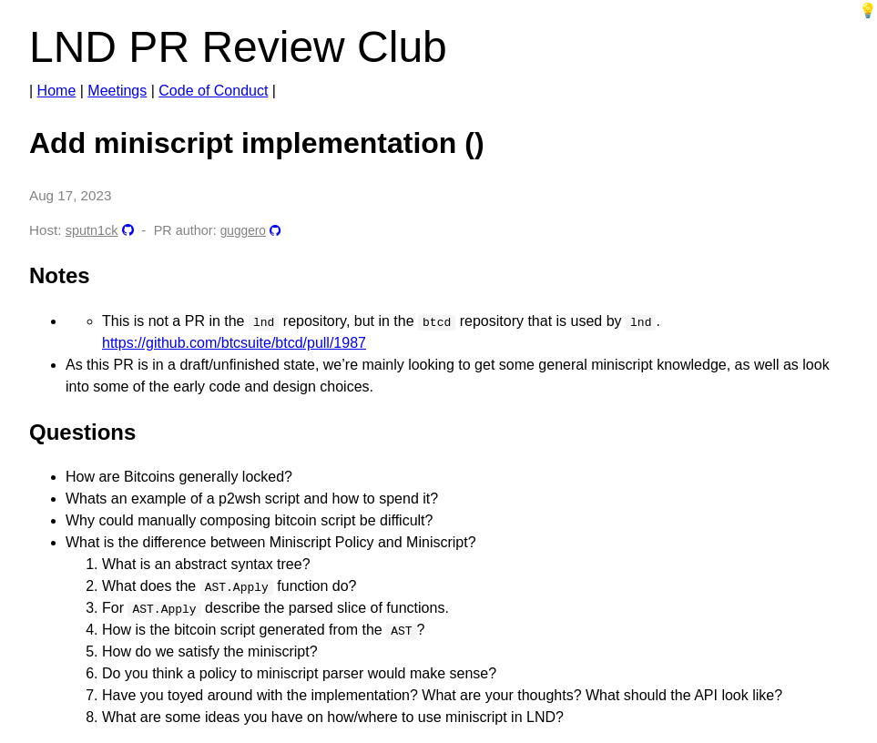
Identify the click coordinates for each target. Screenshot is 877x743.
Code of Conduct (213, 90)
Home (56, 90)
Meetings (117, 90)
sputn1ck (92, 230)
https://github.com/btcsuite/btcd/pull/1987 (234, 343)
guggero (243, 231)
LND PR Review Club (238, 47)
